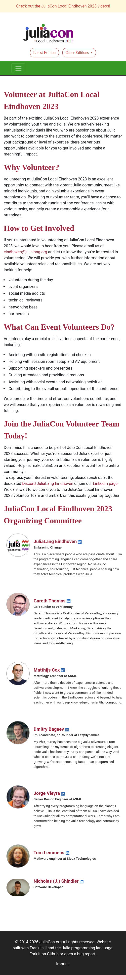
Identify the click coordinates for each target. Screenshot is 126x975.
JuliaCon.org (50, 942)
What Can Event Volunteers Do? (59, 326)
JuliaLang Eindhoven (58, 541)
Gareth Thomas (52, 601)
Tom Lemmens (52, 852)
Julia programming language (87, 948)
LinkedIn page (105, 483)
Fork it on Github (44, 954)
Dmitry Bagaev (52, 729)
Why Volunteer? (31, 167)
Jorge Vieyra (49, 793)
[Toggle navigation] (18, 68)
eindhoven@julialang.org (25, 252)
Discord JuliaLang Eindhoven (47, 483)
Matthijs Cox (49, 670)
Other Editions (78, 52)
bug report (86, 954)
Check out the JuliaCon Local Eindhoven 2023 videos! (63, 6)
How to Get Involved (39, 228)
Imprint (62, 964)
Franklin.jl (38, 948)
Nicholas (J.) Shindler (59, 881)
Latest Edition (44, 52)
